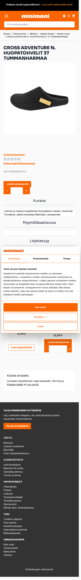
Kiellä (40, 326)
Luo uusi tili (33, 384)
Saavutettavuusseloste (15, 529)
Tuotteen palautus (13, 519)
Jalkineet (33, 34)
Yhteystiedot (10, 486)
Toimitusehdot (11, 548)
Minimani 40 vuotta (13, 468)
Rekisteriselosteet (13, 526)
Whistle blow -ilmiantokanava (19, 507)
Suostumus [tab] (14, 258)
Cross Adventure (14, 154)
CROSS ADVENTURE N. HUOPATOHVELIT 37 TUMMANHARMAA (37, 37)
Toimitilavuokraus (13, 500)
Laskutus (8, 493)
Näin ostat (9, 544)
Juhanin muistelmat (14, 446)
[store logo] (35, 16)
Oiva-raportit (10, 522)
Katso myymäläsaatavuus (19, 163)
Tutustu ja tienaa (12, 475)
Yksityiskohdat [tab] (40, 258)
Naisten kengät (47, 34)
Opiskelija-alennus (13, 472)
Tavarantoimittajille (13, 497)
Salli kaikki (40, 307)
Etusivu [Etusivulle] (7, 34)
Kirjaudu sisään (15, 384)
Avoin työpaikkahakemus (16, 453)
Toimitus (8, 555)
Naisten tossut (63, 34)
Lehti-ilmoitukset (12, 465)
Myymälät (8, 450)
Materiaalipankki (12, 533)
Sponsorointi (10, 504)
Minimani (8, 443)
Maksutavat (10, 551)
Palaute (7, 490)
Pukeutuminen (19, 34)
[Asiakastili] (69, 16)
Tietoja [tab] (66, 258)
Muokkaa (40, 317)
